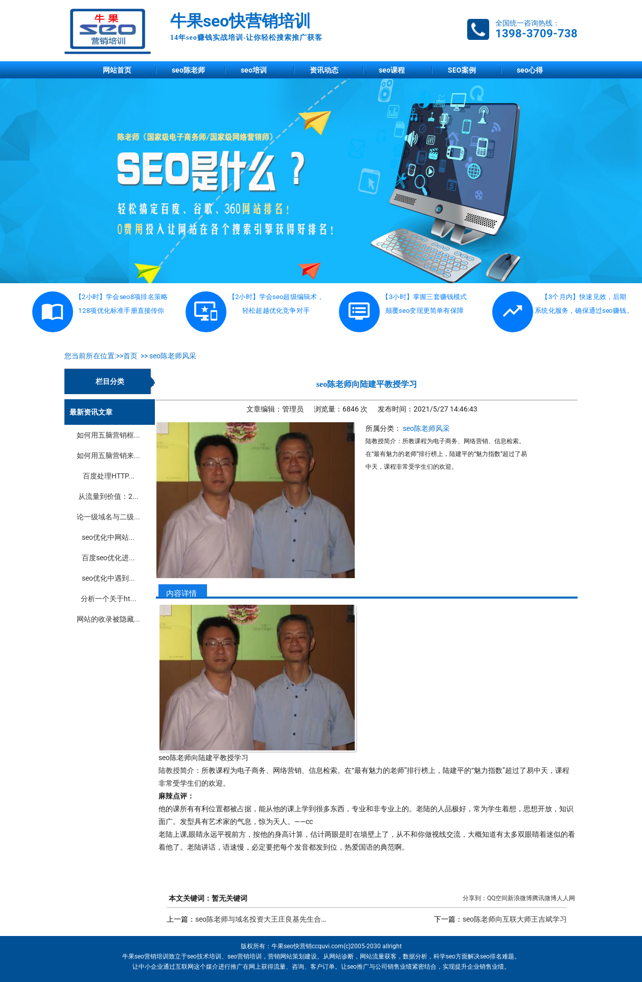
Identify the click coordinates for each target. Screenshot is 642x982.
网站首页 (117, 70)
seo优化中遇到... (108, 578)
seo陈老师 (188, 70)
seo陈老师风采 (172, 356)
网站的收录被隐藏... (108, 619)
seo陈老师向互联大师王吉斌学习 (515, 919)
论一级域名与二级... (108, 517)
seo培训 (254, 70)
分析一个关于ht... (108, 599)
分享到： (475, 898)
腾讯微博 (544, 898)
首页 (130, 356)
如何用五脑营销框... (108, 435)
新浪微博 (520, 898)
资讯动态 (324, 70)
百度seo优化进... (108, 558)
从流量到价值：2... (108, 496)
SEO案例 (462, 70)
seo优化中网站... (108, 537)
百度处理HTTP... (108, 476)
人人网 (566, 898)
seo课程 (392, 70)
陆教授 (169, 770)
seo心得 (530, 70)
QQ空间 (497, 898)
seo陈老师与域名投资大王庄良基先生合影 (261, 919)
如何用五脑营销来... (108, 455)
